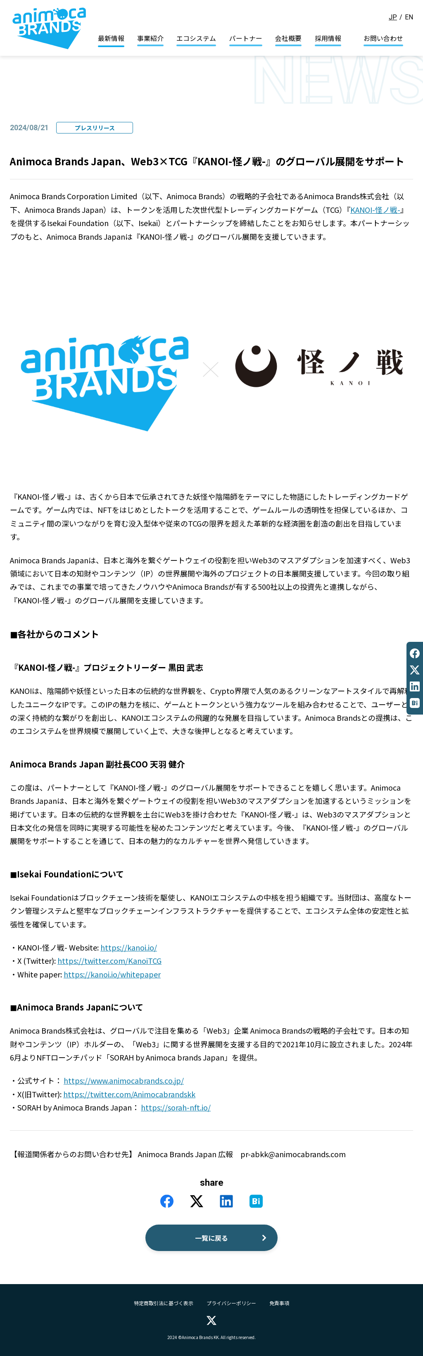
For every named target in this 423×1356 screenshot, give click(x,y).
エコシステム (196, 38)
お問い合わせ (383, 38)
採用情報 (328, 38)
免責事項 (279, 1303)
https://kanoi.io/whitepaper (112, 974)
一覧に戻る (211, 1238)
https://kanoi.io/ (128, 947)
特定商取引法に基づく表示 (163, 1303)
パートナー (245, 38)
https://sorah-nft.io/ (176, 1107)
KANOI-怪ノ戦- (375, 209)
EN (409, 17)
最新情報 (111, 38)
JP (393, 17)
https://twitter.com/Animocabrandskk (129, 1094)
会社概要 (288, 38)
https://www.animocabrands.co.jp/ (124, 1080)
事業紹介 (150, 38)
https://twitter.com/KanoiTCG (109, 960)
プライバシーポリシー (231, 1303)
